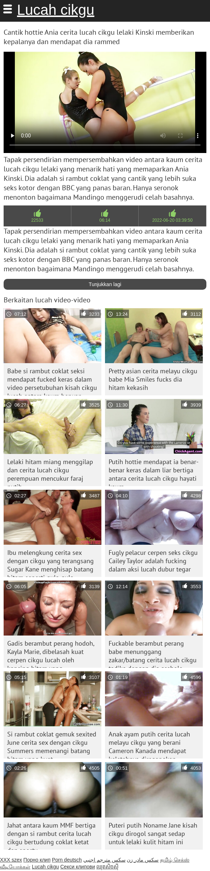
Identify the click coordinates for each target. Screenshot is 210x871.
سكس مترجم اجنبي (104, 860)
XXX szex (11, 860)
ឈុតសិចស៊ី (107, 867)
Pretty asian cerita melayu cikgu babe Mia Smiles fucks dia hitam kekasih (153, 379)
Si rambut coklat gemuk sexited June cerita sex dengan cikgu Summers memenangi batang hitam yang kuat (51, 744)
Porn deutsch (67, 860)
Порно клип (37, 860)
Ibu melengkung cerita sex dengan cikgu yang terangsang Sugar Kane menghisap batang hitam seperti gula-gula (50, 562)
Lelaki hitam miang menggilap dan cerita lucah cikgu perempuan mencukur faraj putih (50, 472)
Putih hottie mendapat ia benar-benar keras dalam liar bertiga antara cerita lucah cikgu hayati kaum (153, 472)
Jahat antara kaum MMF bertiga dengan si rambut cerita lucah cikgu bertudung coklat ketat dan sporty (51, 835)
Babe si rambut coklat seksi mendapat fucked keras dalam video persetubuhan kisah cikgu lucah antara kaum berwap (52, 381)
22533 (37, 220)
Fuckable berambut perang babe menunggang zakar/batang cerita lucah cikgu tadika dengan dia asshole (153, 653)
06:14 (104, 220)
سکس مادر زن (143, 860)
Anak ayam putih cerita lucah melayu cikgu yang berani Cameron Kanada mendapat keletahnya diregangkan (149, 744)
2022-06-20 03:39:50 (172, 220)
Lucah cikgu (55, 10)
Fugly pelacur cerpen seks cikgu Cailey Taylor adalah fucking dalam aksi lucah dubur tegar (153, 560)
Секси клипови (77, 867)
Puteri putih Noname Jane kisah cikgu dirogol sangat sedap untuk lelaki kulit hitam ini (153, 833)
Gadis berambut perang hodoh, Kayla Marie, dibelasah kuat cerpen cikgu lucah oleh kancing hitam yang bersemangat (50, 653)
